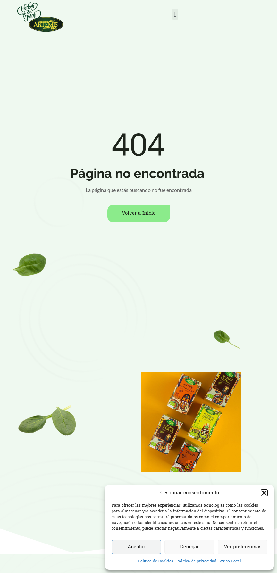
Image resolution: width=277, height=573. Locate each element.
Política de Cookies (155, 561)
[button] (264, 493)
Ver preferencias (242, 547)
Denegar (189, 547)
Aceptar (136, 547)
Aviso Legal (230, 561)
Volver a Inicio (138, 213)
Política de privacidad (196, 561)
